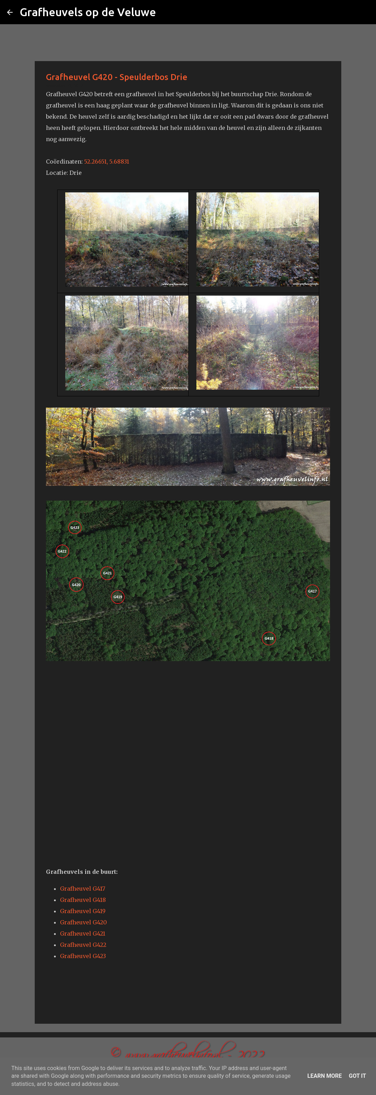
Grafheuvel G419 (83, 911)
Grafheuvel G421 (82, 933)
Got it (357, 1076)
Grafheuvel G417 (82, 888)
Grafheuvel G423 (83, 955)
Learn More (324, 1076)
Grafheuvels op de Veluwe (88, 12)
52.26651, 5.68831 (106, 161)
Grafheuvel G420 (83, 922)
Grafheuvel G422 (83, 944)
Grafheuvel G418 (83, 899)
